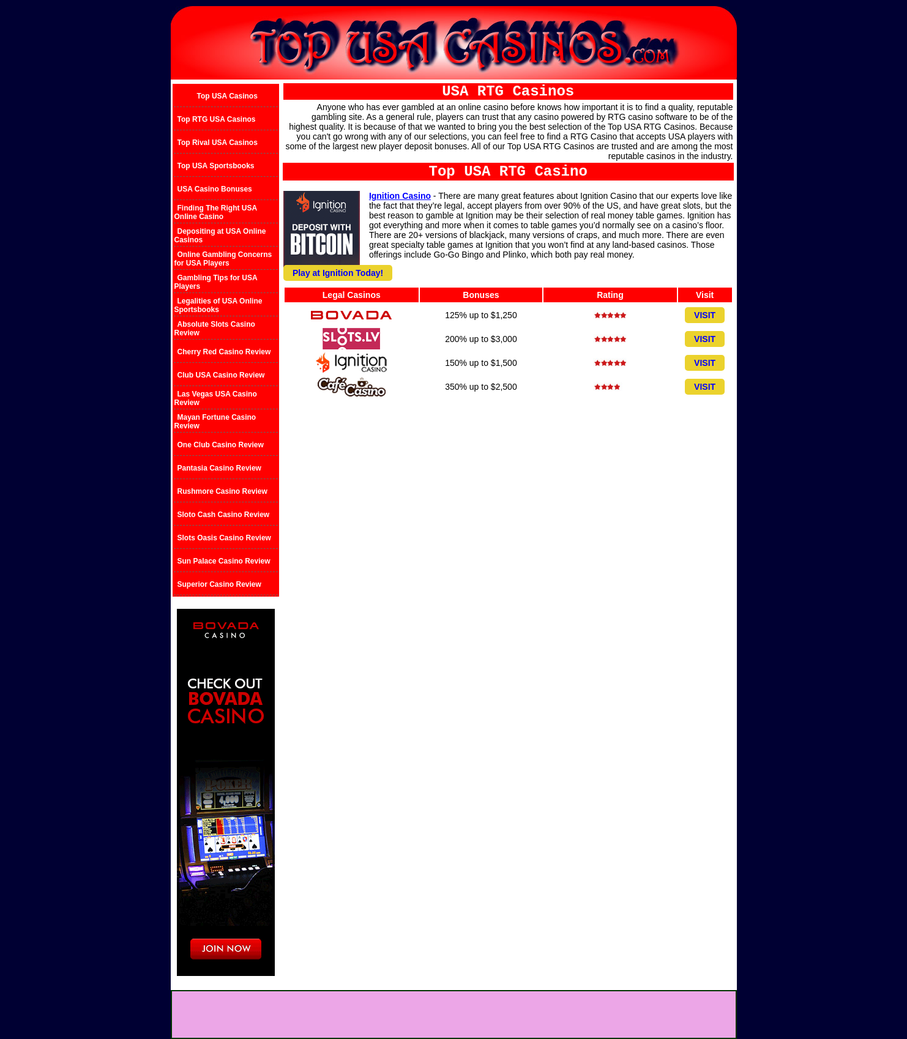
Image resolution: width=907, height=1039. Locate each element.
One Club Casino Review (220, 445)
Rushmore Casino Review (222, 491)
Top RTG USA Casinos (216, 119)
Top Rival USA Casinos (217, 142)
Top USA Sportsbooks (216, 166)
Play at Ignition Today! (338, 273)
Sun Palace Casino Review (224, 561)
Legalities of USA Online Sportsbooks (218, 305)
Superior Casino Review (219, 584)
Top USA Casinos (227, 96)
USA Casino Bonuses (214, 189)
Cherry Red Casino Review (224, 352)
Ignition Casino (400, 196)
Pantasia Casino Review (219, 468)
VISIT (704, 315)
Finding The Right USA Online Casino (215, 212)
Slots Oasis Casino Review (224, 538)
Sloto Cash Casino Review (223, 514)
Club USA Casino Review (221, 375)
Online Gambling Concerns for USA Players (223, 258)
